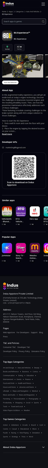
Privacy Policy (24, 351)
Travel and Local (17, 406)
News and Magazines (27, 395)
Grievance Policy (38, 351)
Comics (35, 371)
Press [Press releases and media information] (5, 336)
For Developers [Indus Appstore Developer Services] (23, 332)
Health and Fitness (24, 383)
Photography (33, 399)
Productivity (7, 403)
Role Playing (24, 433)
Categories (19, 11)
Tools (5, 406)
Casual (14, 429)
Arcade (25, 425)
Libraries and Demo (26, 387)
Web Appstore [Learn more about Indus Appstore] (9, 332)
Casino (5, 429)
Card (41, 425)
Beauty (36, 368)
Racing (13, 433)
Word (31, 437)
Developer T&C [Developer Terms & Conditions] (23, 347)
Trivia (23, 437)
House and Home (9, 387)
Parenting (6, 399)
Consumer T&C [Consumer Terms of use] (9, 347)
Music (34, 429)
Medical (35, 391)
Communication (9, 375)
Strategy (15, 437)
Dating (20, 375)
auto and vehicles (10, 82)
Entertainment (8, 379)
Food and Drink (8, 383)
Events (19, 379)
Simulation (36, 433)
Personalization (19, 399)
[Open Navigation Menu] (43, 4)
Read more (7, 134)
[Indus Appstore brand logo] (12, 4)
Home (4, 11)
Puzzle (5, 433)
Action (5, 425)
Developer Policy (10, 351)
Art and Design (8, 368)
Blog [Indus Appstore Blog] (41, 332)
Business (25, 371)
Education (30, 375)
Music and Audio (9, 395)
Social (28, 403)
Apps (11, 11)
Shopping (18, 403)
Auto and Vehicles (32, 11)
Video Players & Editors (11, 410)
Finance (28, 379)
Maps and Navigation (20, 391)
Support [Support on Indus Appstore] (34, 332)
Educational (24, 429)
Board (33, 425)
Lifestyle (6, 391)
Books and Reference (11, 371)
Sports (36, 403)
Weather (27, 410)
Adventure (15, 425)
